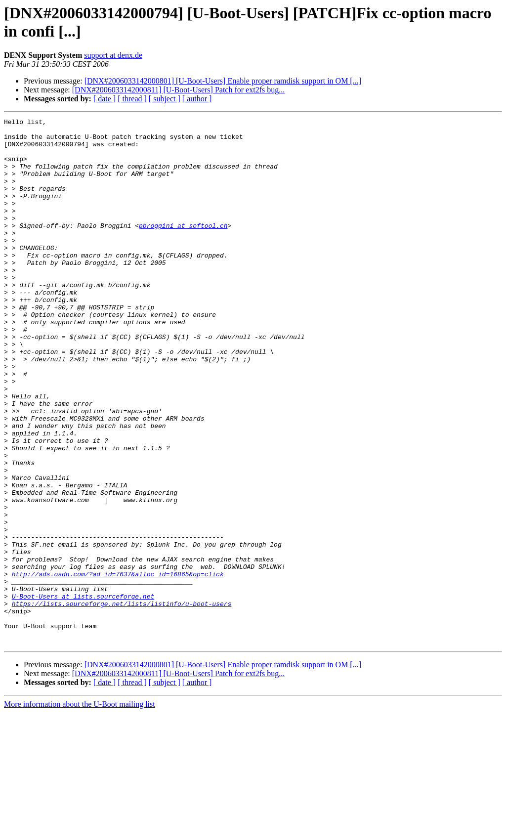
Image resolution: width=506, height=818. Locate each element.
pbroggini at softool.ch (183, 247)
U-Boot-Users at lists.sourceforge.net (83, 692)
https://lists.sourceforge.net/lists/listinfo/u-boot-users (122, 701)
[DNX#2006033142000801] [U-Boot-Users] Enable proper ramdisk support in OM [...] (222, 81)
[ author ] (197, 98)
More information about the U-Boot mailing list (79, 809)
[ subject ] (164, 98)
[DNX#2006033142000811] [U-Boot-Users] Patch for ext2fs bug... (178, 90)
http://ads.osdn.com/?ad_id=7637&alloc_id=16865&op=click (118, 665)
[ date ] (104, 98)
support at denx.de (113, 55)
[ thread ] (132, 98)
